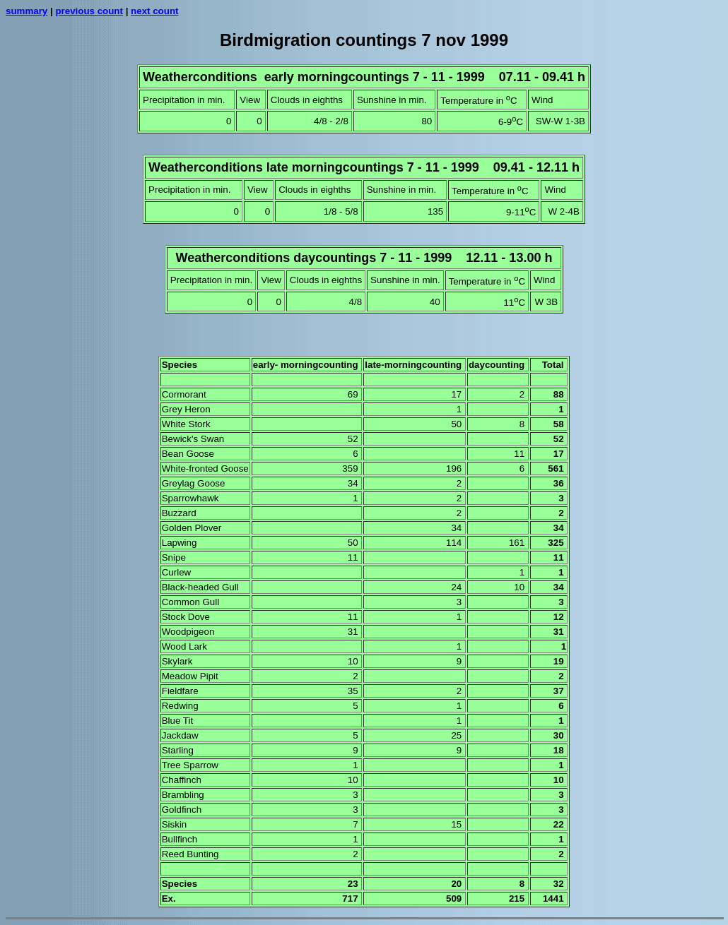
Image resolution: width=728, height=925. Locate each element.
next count (154, 11)
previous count (89, 11)
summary (26, 11)
